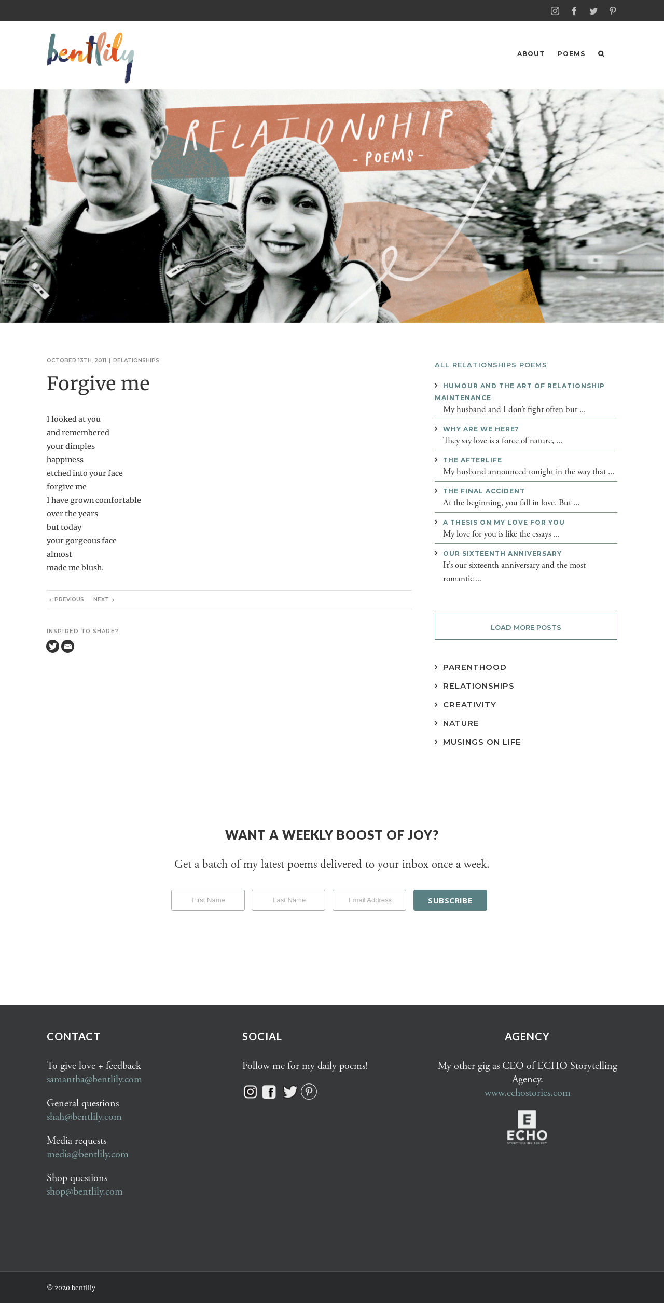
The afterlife (472, 459)
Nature (461, 723)
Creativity (469, 704)
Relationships (136, 359)
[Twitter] (52, 645)
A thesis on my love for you (504, 522)
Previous (69, 599)
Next (101, 599)
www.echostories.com (528, 1092)
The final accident (484, 491)
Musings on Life (482, 741)
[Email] (67, 645)
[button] (601, 53)
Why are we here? (481, 428)
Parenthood (475, 666)
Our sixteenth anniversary (502, 553)
